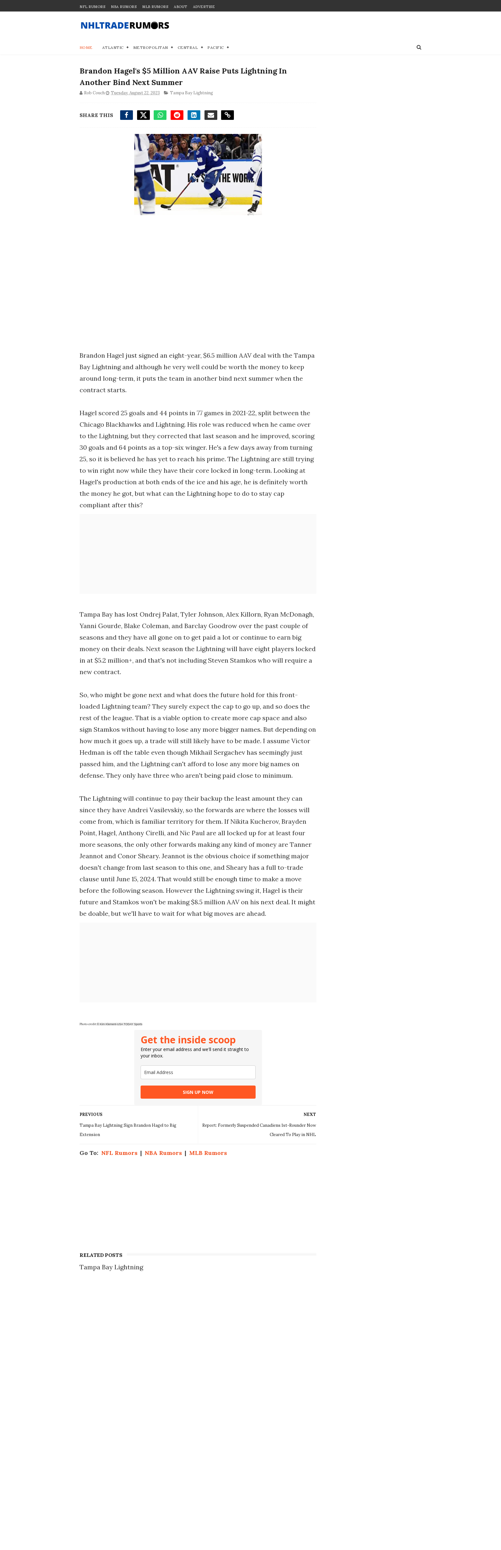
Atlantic (113, 47)
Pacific (216, 47)
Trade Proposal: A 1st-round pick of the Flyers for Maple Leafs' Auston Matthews (148, 1350)
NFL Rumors (92, 6)
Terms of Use (333, 1344)
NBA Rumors (123, 6)
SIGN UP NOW (196, 1092)
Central (188, 47)
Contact (324, 1317)
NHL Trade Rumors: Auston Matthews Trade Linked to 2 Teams (147, 1319)
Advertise (204, 6)
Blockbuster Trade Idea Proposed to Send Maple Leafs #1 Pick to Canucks (150, 1443)
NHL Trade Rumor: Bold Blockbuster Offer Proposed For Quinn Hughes (147, 1412)
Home (86, 47)
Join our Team (334, 1324)
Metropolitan (150, 47)
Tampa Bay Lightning (191, 93)
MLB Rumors (155, 6)
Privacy (324, 1331)
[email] (195, 1072)
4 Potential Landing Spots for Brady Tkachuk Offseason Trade (149, 1474)
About (180, 6)
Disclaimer (329, 1338)
